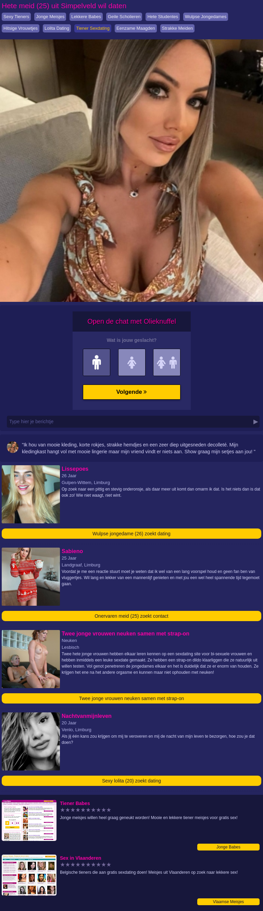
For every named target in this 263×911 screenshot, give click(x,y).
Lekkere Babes (86, 16)
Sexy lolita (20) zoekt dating (131, 780)
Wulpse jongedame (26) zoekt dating (131, 533)
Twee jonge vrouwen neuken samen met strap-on (131, 698)
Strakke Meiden (177, 28)
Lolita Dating (57, 28)
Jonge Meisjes (50, 16)
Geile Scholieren (124, 16)
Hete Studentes (162, 16)
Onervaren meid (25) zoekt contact (131, 616)
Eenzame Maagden (135, 28)
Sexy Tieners (16, 16)
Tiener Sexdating (93, 28)
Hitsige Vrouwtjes (20, 28)
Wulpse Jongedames (205, 16)
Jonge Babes (228, 847)
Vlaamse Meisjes (228, 901)
